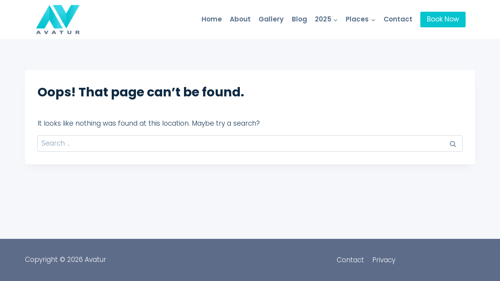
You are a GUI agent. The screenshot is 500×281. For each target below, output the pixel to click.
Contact (398, 19)
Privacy (383, 260)
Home (212, 19)
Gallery (271, 19)
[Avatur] (57, 19)
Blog (299, 19)
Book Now (443, 19)
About (240, 19)
